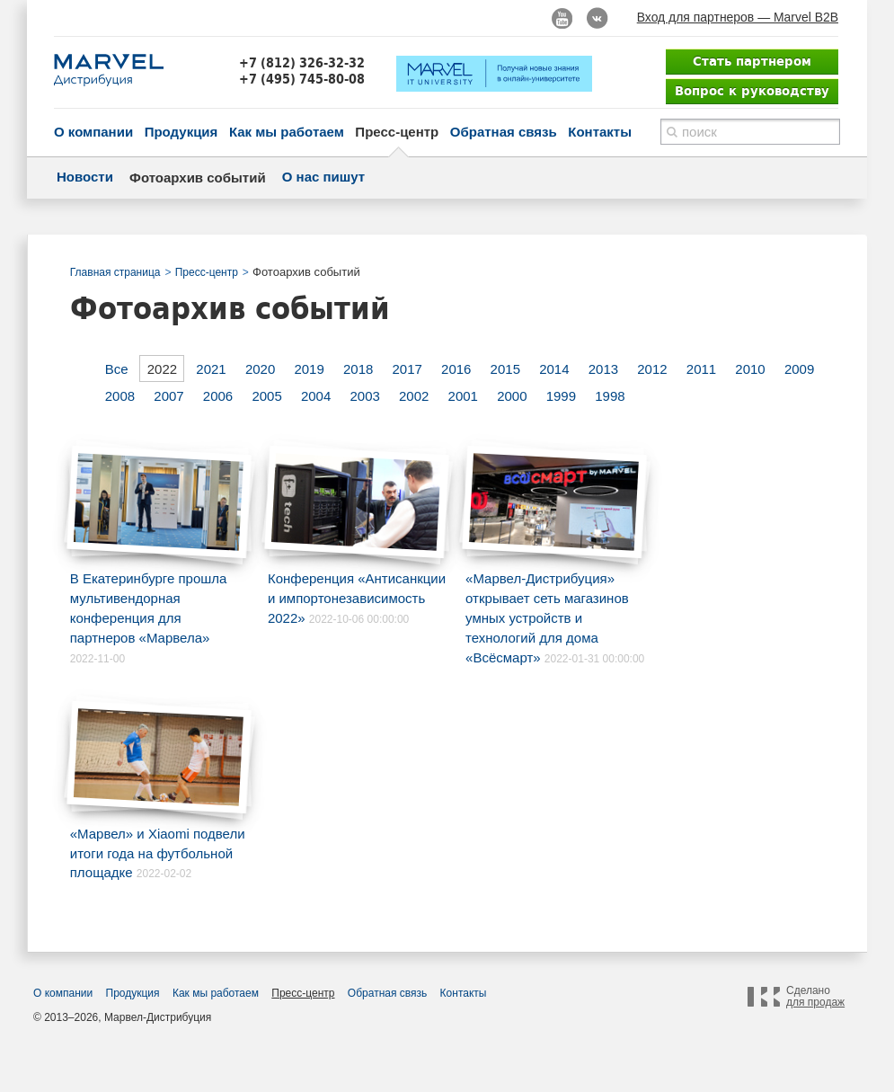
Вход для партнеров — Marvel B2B (737, 17)
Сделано (815, 996)
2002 (414, 396)
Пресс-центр (396, 131)
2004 (316, 396)
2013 (603, 369)
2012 (652, 369)
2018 (358, 369)
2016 (456, 369)
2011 (701, 369)
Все (116, 369)
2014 (554, 369)
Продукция (181, 131)
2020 (260, 369)
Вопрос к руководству (752, 91)
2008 (120, 396)
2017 (407, 369)
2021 (211, 369)
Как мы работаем (286, 131)
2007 (168, 396)
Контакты (600, 131)
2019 (308, 369)
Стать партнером (752, 61)
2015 (505, 369)
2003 (364, 396)
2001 (463, 396)
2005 (266, 396)
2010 (750, 369)
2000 (512, 396)
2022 (162, 369)
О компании (93, 131)
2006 (218, 396)
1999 (561, 396)
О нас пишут (323, 176)
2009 (799, 369)
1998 (609, 396)
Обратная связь (503, 131)
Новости (85, 176)
